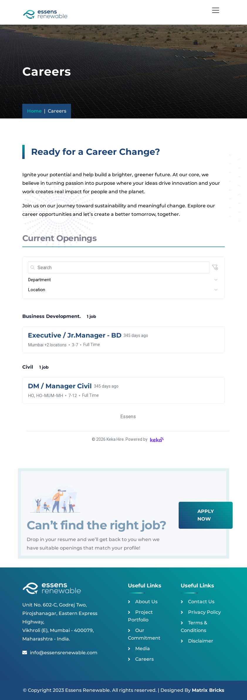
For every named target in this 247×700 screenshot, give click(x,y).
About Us (146, 601)
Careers (144, 659)
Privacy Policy (204, 612)
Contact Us (201, 601)
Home (34, 111)
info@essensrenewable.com (59, 652)
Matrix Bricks (208, 690)
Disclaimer (200, 641)
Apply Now (205, 515)
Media (142, 648)
